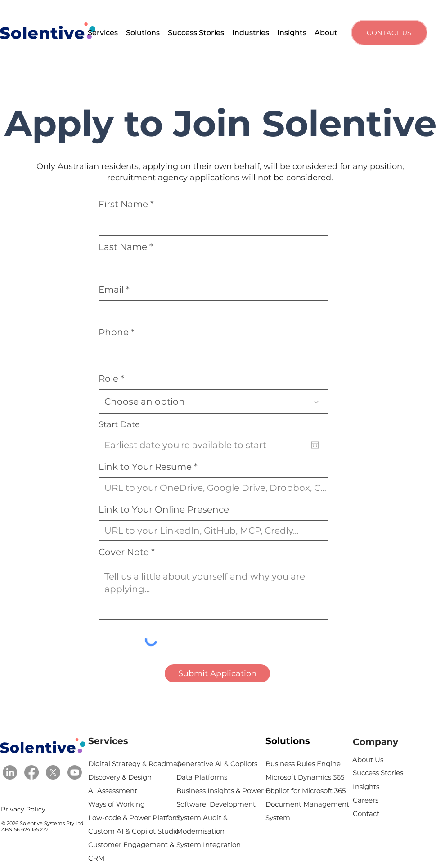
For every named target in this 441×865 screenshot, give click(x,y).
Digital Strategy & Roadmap (135, 763)
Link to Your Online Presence (164, 509)
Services (108, 741)
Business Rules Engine (303, 763)
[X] (53, 772)
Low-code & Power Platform (135, 817)
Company (375, 741)
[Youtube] (75, 772)
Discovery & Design (120, 777)
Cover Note (124, 552)
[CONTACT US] (389, 32)
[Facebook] (31, 772)
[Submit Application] (217, 673)
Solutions (288, 741)
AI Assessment (113, 790)
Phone (114, 332)
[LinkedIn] (10, 772)
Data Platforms (201, 777)
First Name (123, 204)
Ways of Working (117, 804)
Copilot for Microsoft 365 (306, 790)
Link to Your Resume (145, 466)
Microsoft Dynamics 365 (305, 777)
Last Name (123, 246)
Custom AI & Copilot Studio (133, 831)
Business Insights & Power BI (224, 790)
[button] (103, 32)
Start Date (119, 424)
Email (111, 289)
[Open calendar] (315, 445)
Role (108, 378)
